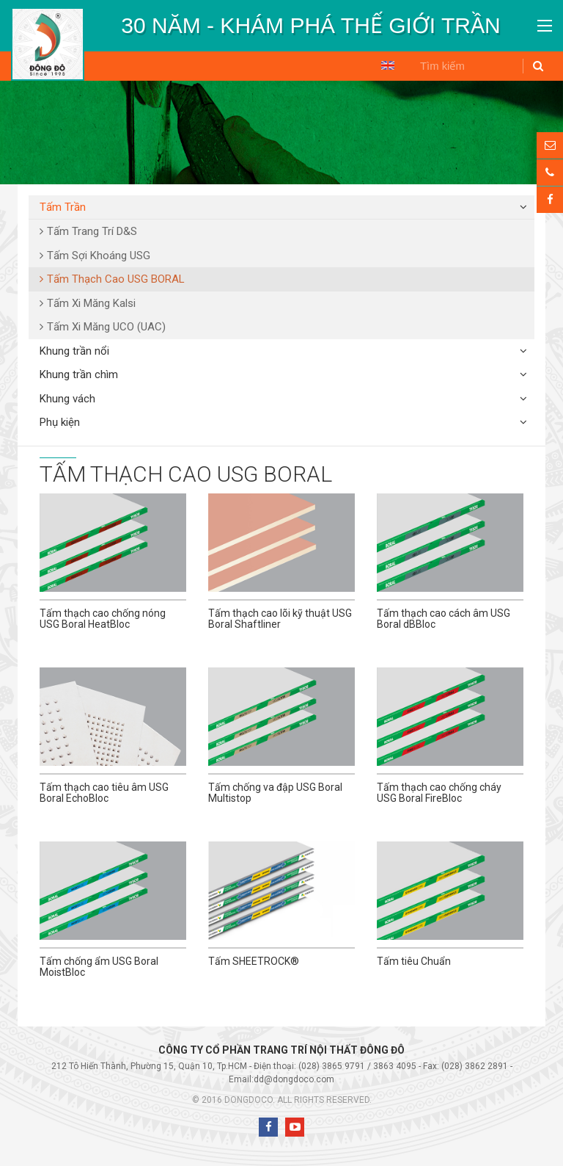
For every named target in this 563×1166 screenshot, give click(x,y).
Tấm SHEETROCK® (253, 961)
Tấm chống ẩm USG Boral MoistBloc (99, 966)
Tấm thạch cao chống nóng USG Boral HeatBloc (103, 618)
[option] (310, 25)
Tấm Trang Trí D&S (92, 231)
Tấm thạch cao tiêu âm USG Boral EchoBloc (104, 792)
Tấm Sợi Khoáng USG (98, 255)
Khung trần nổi (74, 351)
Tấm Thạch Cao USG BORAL (116, 279)
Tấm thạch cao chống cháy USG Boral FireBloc (439, 792)
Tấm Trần (63, 207)
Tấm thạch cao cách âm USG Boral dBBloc (443, 618)
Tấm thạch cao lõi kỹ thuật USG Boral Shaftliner (280, 618)
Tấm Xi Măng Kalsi (91, 303)
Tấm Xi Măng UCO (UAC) (106, 326)
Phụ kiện (60, 422)
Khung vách (67, 398)
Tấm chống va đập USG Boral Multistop (275, 792)
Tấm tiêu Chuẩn (414, 961)
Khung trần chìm (79, 374)
